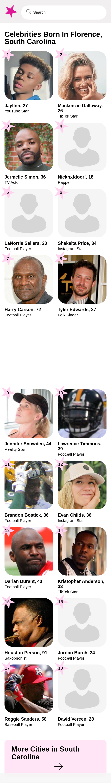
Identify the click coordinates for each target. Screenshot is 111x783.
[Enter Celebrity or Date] (63, 12)
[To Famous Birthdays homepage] (10, 11)
